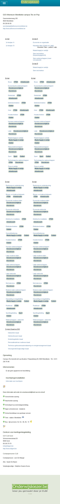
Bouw (10, 82)
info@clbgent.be (8, 446)
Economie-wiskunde (12, 209)
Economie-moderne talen (14, 200)
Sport (9, 156)
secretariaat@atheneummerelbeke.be (15, 26)
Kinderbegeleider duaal (15, 339)
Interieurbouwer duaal (15, 336)
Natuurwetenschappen (15, 147)
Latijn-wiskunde (11, 273)
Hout (9, 110)
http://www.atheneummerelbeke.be (14, 28)
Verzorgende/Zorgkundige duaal (18, 349)
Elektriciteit (11, 95)
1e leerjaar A (10, 42)
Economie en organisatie (41, 42)
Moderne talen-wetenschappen (16, 290)
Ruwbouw (9, 305)
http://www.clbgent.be (10, 448)
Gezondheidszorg (11, 233)
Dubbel (11, 106)
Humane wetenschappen (16, 121)
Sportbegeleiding (11, 313)
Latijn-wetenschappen (13, 264)
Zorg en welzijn (13, 166)
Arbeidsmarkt (25, 82)
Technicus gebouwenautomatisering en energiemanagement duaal (29, 345)
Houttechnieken (13, 115)
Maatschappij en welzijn (40, 50)
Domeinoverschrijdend (16, 88)
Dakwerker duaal (13, 333)
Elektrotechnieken (13, 103)
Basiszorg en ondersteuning (15, 185)
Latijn (9, 131)
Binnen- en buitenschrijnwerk (15, 194)
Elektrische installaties (13, 219)
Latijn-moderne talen (12, 255)
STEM (16, 82)
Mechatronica (10, 283)
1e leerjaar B (10, 45)
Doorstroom (12, 91)
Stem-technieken (38, 70)
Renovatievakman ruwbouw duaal (19, 342)
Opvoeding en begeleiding (14, 299)
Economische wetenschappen (17, 86)
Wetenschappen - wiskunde (15, 320)
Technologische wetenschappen (18, 160)
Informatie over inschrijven (14, 381)
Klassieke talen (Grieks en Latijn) (43, 45)
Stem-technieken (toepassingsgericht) (39, 54)
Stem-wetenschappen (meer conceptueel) (42, 59)
